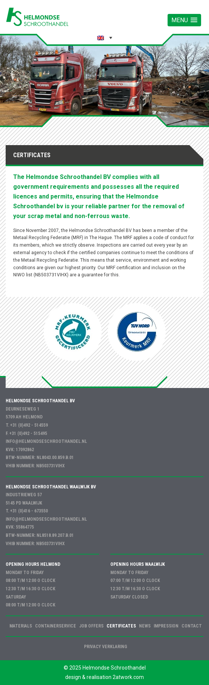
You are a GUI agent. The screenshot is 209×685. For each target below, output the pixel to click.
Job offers (91, 626)
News (145, 626)
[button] (184, 20)
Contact (192, 626)
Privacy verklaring (105, 646)
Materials (20, 626)
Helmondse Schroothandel (114, 668)
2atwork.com (128, 677)
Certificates (121, 626)
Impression (166, 626)
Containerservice (55, 626)
